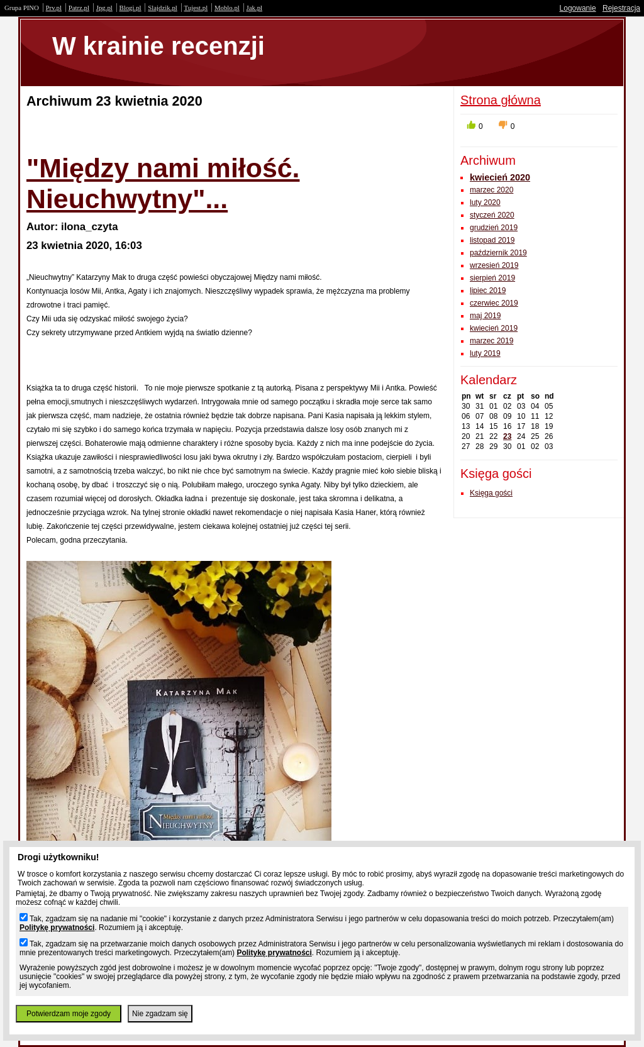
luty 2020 (485, 202)
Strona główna (500, 100)
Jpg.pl (104, 7)
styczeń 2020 (492, 215)
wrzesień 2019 (494, 265)
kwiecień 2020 (500, 177)
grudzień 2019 (494, 227)
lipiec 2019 (488, 290)
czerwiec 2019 (494, 303)
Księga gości (491, 493)
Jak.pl (255, 7)
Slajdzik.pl (162, 7)
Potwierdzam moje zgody (68, 1013)
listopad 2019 (492, 240)
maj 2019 (485, 315)
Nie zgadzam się (160, 1013)
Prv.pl (54, 7)
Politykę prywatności (56, 927)
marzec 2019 (491, 340)
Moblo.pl (227, 7)
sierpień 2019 (492, 278)
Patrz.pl (79, 7)
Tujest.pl (196, 7)
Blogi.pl (130, 7)
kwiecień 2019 (494, 328)
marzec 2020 (491, 190)
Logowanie (578, 8)
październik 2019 (498, 252)
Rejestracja (621, 8)
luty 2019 (485, 353)
